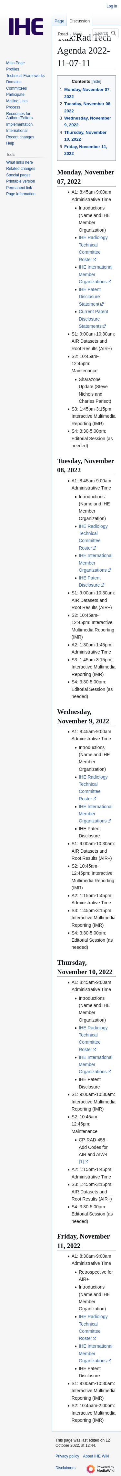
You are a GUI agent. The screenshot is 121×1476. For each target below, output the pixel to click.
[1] (81, 1161)
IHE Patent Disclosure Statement (90, 297)
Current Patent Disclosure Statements (93, 319)
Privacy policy (67, 1456)
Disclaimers (65, 1468)
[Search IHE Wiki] (105, 33)
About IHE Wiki (96, 1456)
